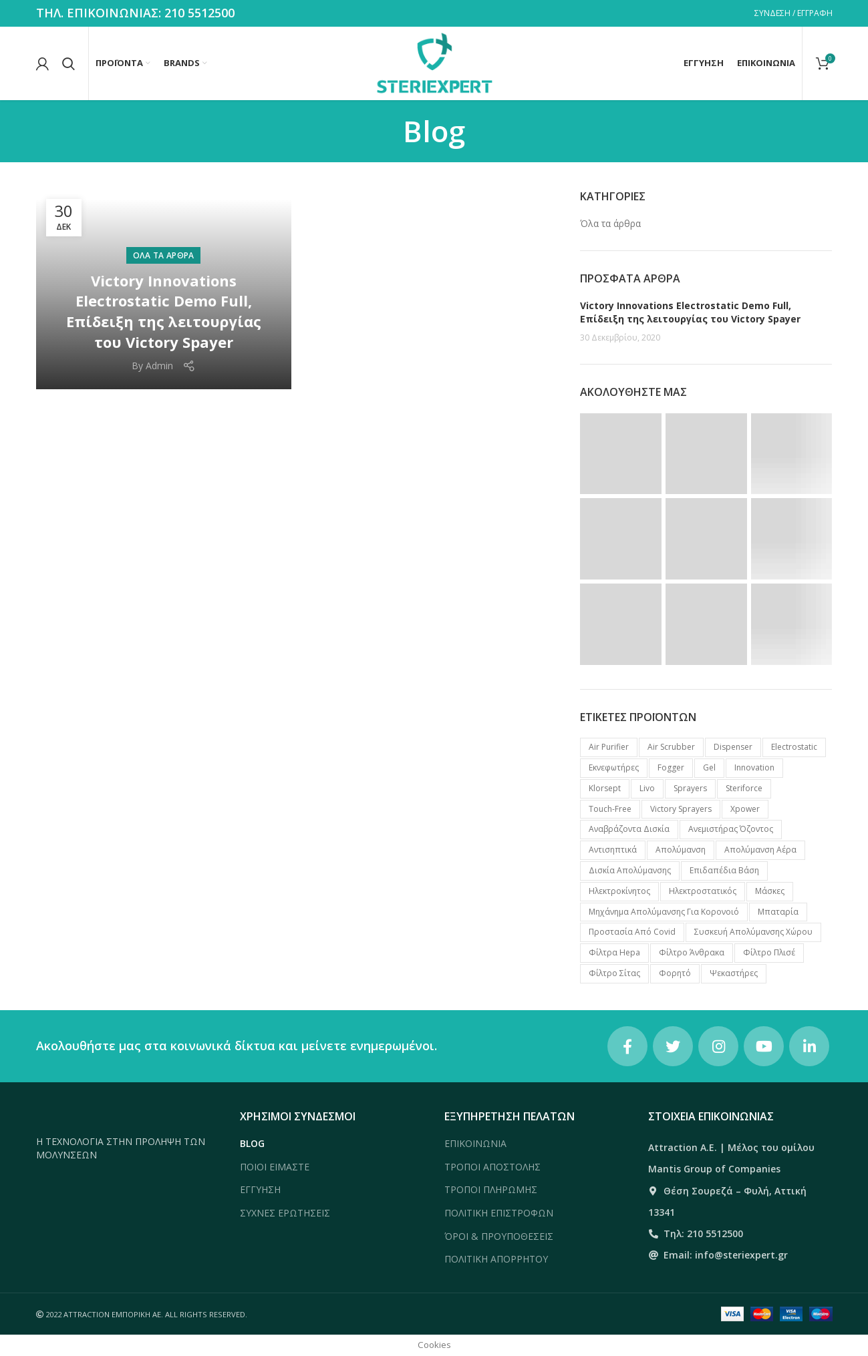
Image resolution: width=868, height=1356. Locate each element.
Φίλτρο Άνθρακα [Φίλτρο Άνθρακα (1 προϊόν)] (691, 952)
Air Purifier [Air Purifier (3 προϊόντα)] (609, 746)
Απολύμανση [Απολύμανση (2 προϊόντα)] (681, 849)
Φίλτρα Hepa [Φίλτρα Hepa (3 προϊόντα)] (614, 952)
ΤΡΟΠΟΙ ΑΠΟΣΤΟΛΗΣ (492, 1166)
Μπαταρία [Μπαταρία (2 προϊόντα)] (778, 911)
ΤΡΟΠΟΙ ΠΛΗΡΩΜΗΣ (490, 1189)
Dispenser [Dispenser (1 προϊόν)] (733, 746)
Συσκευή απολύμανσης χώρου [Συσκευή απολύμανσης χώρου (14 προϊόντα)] (753, 931)
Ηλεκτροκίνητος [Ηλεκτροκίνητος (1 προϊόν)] (619, 891)
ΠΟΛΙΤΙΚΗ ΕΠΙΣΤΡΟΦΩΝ (498, 1212)
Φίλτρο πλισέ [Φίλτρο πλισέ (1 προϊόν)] (769, 952)
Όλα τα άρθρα (163, 255)
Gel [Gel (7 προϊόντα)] (709, 767)
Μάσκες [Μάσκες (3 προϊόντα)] (769, 891)
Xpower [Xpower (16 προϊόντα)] (745, 809)
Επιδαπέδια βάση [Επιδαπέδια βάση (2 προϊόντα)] (724, 870)
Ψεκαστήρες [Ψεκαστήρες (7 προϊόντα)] (734, 973)
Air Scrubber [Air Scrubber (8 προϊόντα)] (671, 746)
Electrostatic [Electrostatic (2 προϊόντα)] (794, 746)
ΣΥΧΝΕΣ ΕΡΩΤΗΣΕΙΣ (285, 1212)
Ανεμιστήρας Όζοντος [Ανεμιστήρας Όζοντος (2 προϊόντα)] (730, 829)
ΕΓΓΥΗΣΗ (260, 1189)
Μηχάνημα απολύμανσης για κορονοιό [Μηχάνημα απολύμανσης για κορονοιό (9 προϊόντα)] (664, 911)
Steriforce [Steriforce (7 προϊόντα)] (744, 788)
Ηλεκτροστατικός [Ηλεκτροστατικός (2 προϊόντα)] (702, 891)
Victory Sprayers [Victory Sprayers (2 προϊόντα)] (681, 809)
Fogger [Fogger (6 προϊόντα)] (671, 767)
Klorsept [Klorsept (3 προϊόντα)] (605, 788)
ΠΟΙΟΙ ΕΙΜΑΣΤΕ (274, 1166)
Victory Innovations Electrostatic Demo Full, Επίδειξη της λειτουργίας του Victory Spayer (163, 311)
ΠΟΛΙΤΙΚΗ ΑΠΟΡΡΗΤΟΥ (496, 1259)
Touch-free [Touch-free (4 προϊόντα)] (610, 809)
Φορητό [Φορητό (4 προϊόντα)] (675, 973)
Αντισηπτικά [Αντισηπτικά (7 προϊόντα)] (613, 849)
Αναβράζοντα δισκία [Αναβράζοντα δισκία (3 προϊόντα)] (629, 829)
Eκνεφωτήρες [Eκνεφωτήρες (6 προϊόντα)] (614, 767)
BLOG (252, 1143)
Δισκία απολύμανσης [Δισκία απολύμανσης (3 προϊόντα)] (630, 870)
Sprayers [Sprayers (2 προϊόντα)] (690, 788)
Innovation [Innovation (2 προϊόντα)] (754, 767)
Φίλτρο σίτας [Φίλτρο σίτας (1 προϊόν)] (614, 973)
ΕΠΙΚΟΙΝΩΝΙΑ (475, 1143)
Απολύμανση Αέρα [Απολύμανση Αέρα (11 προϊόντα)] (760, 849)
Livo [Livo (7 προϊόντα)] (647, 788)
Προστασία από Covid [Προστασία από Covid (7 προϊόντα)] (632, 931)
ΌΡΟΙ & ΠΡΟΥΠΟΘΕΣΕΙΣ (498, 1236)
